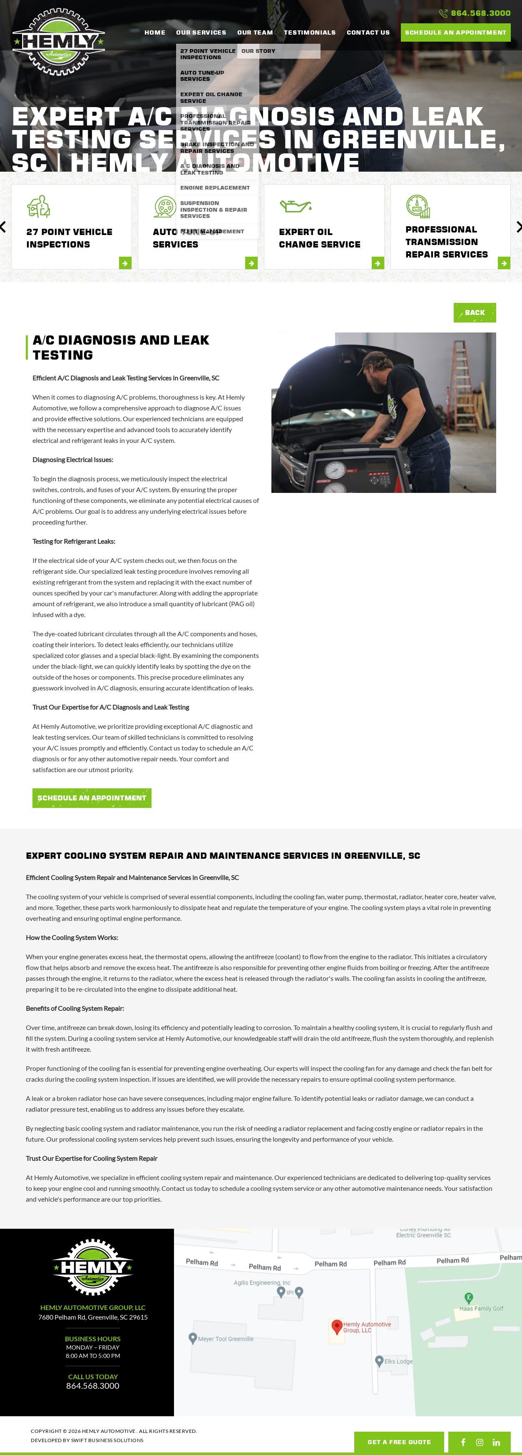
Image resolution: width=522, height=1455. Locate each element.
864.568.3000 (475, 13)
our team (255, 32)
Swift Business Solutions (107, 1440)
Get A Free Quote (399, 1441)
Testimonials (310, 32)
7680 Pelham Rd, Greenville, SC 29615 (93, 1317)
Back (475, 312)
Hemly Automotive (58, 42)
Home (155, 32)
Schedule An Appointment (92, 798)
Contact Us (368, 32)
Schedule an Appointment (456, 32)
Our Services (201, 32)
